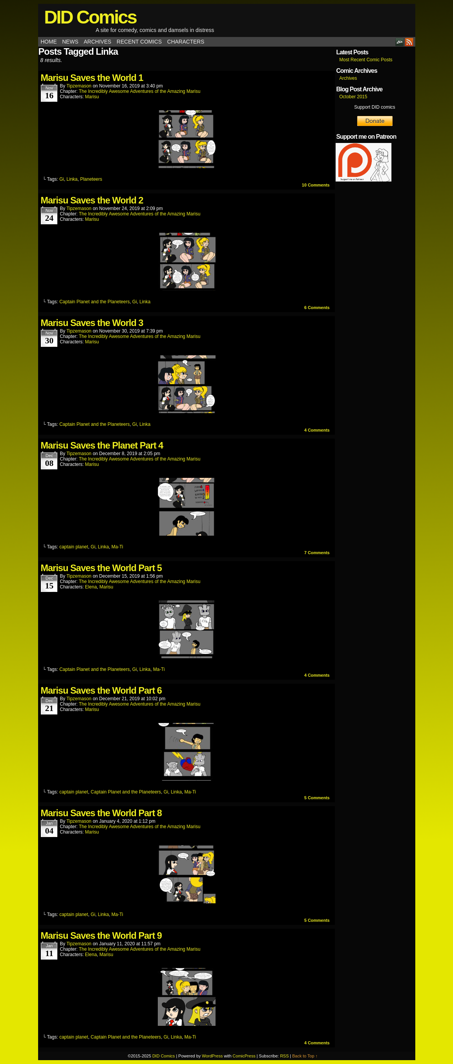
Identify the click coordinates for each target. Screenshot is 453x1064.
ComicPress (243, 1056)
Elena (91, 587)
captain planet (73, 547)
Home (49, 42)
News (70, 42)
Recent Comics (139, 42)
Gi (61, 179)
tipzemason (79, 86)
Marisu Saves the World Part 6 (101, 690)
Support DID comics (374, 107)
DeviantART (400, 42)
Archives (98, 42)
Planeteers (91, 179)
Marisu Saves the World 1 (92, 77)
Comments (315, 185)
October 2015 (353, 96)
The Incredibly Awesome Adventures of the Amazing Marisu (140, 91)
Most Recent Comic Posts (366, 59)
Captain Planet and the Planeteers (94, 301)
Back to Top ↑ (305, 1056)
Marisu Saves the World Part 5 (101, 568)
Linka (72, 179)
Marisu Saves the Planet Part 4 (102, 445)
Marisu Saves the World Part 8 (101, 813)
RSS (409, 42)
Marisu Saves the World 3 (92, 323)
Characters (185, 42)
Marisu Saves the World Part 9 (101, 935)
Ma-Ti (117, 547)
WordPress (212, 1056)
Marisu (92, 96)
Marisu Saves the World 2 (92, 200)
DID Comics (90, 17)
